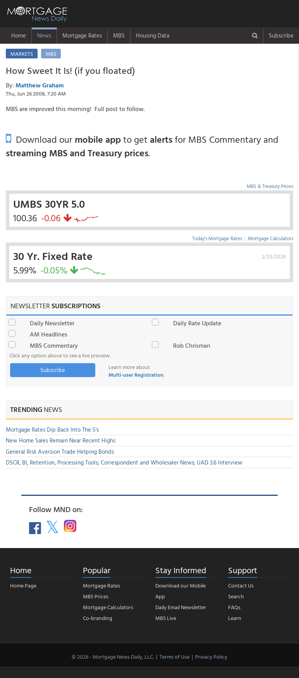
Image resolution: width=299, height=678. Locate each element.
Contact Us (241, 585)
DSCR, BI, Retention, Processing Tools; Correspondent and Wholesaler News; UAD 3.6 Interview (124, 462)
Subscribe (281, 35)
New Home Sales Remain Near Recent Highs (60, 440)
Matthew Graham (39, 85)
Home (18, 35)
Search (236, 596)
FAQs (234, 607)
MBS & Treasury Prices (270, 186)
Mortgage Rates (82, 35)
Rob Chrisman (191, 345)
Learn (234, 618)
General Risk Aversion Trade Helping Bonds (60, 451)
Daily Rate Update (197, 323)
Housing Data (152, 35)
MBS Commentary (54, 345)
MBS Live (165, 618)
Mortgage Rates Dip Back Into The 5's (52, 429)
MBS (119, 35)
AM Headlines (48, 334)
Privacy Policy (211, 656)
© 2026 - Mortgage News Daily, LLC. (113, 656)
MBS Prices (95, 596)
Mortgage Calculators (270, 238)
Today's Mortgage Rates (217, 238)
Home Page (23, 585)
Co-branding (97, 618)
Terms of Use (174, 656)
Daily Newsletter (52, 323)
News (44, 35)
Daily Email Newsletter (180, 607)
